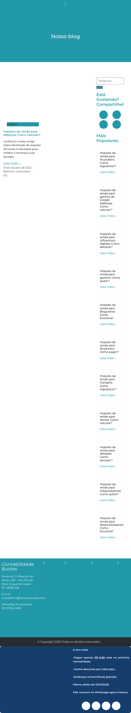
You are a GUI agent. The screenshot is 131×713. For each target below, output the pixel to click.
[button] (65, 4)
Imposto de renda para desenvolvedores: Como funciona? (112, 525)
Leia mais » (11, 163)
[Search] (99, 87)
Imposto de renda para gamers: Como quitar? (110, 276)
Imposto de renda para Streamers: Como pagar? (109, 347)
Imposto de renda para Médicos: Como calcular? (21, 133)
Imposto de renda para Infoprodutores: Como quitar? (110, 489)
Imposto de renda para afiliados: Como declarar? (107, 454)
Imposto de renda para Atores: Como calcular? (109, 418)
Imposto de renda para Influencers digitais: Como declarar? (109, 240)
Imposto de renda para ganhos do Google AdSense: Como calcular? (107, 200)
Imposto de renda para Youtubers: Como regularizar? (108, 159)
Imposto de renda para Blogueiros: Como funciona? (107, 311)
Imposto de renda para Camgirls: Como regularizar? (108, 382)
